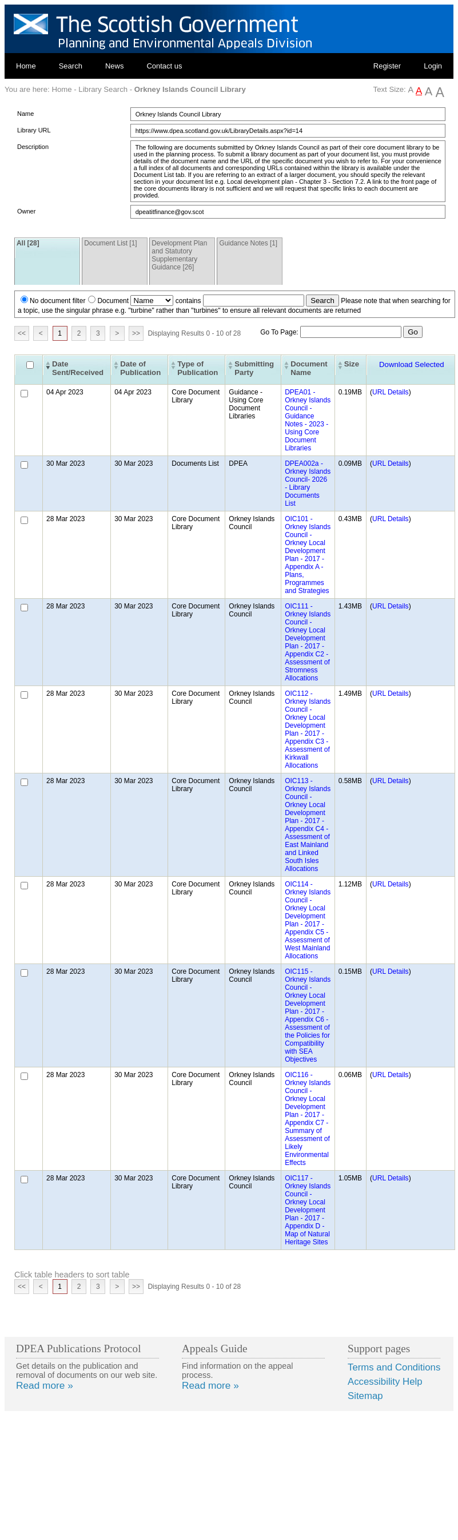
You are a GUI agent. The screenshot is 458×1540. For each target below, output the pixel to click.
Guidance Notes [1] (248, 243)
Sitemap (365, 1395)
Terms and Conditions (394, 1367)
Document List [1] (110, 243)
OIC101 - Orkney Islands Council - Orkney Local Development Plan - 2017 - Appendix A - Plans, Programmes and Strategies (307, 555)
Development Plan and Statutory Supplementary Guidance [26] (179, 255)
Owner (26, 211)
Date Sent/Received (77, 368)
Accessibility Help (385, 1381)
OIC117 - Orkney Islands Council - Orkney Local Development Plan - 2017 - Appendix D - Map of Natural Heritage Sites (307, 1210)
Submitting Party (254, 368)
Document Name (308, 368)
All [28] (28, 243)
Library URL (34, 130)
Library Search (103, 89)
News (114, 66)
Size (351, 364)
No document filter (57, 301)
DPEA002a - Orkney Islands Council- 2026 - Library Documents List (307, 483)
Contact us (164, 66)
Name (25, 113)
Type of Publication (197, 368)
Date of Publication (140, 368)
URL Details (390, 392)
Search (70, 66)
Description (33, 146)
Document (113, 301)
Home (26, 66)
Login (433, 66)
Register (387, 66)
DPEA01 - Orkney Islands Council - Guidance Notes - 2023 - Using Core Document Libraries (307, 420)
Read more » (44, 1385)
